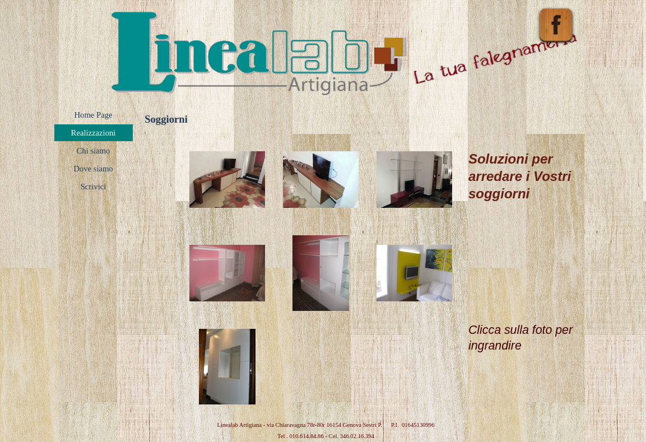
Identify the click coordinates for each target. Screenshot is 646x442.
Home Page (94, 114)
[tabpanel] (527, 243)
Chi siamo (93, 150)
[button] (227, 179)
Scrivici (93, 186)
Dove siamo (93, 168)
